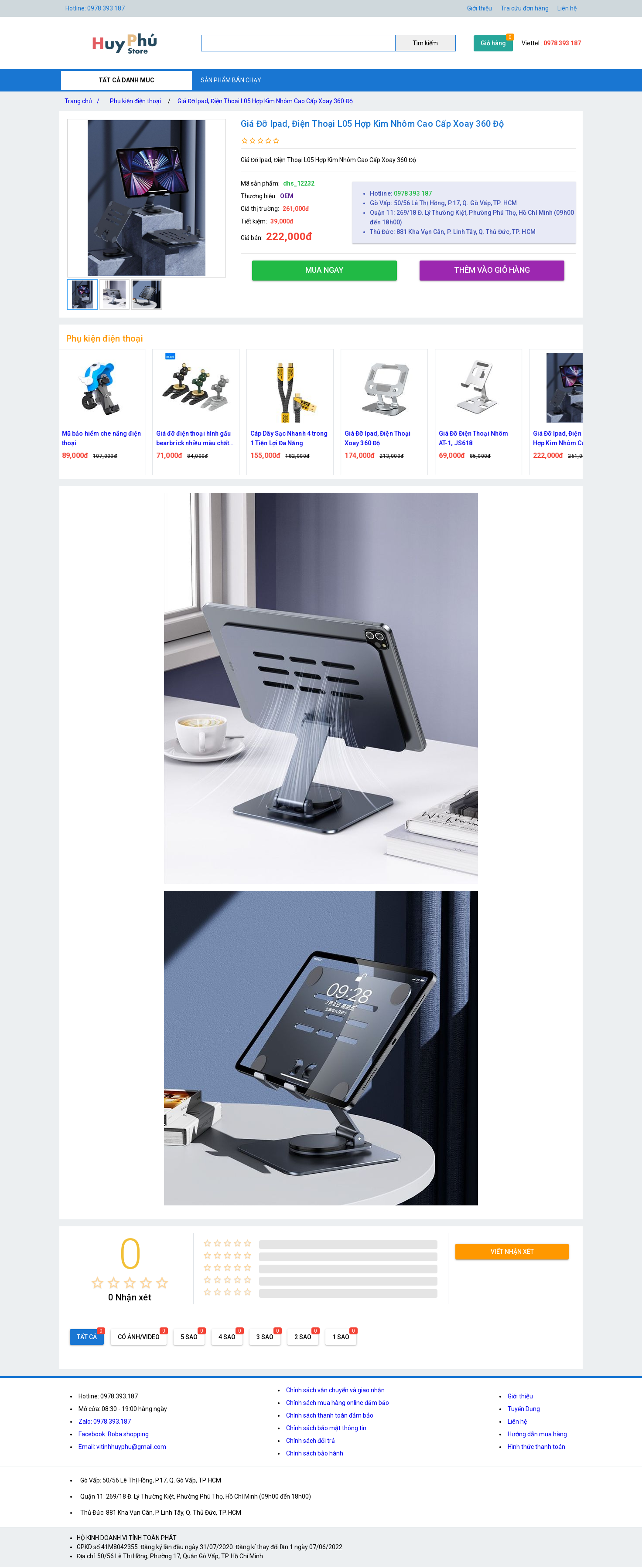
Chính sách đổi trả (310, 1440)
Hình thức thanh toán (536, 1446)
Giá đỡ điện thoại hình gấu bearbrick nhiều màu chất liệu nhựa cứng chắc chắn (198, 439)
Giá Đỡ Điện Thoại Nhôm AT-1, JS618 (478, 438)
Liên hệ (567, 8)
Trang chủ (84, 101)
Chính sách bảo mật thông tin (326, 1428)
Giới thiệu (520, 1396)
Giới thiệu (479, 8)
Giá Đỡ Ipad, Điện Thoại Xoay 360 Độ (382, 438)
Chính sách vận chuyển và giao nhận (335, 1390)
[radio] (97, 1282)
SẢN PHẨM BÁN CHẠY (231, 80)
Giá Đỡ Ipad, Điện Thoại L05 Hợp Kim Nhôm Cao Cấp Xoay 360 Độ (265, 101)
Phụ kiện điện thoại (135, 101)
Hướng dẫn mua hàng (537, 1434)
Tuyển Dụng (524, 1408)
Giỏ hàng (493, 43)
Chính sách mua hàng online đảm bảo (337, 1402)
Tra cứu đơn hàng (525, 8)
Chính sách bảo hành (314, 1453)
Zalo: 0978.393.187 (105, 1421)
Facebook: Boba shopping (114, 1434)
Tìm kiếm (425, 43)
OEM (287, 196)
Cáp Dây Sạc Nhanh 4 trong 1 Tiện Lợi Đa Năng (294, 438)
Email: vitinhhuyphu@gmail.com (122, 1446)
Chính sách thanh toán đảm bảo (329, 1415)
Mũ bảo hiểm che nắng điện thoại (106, 438)
